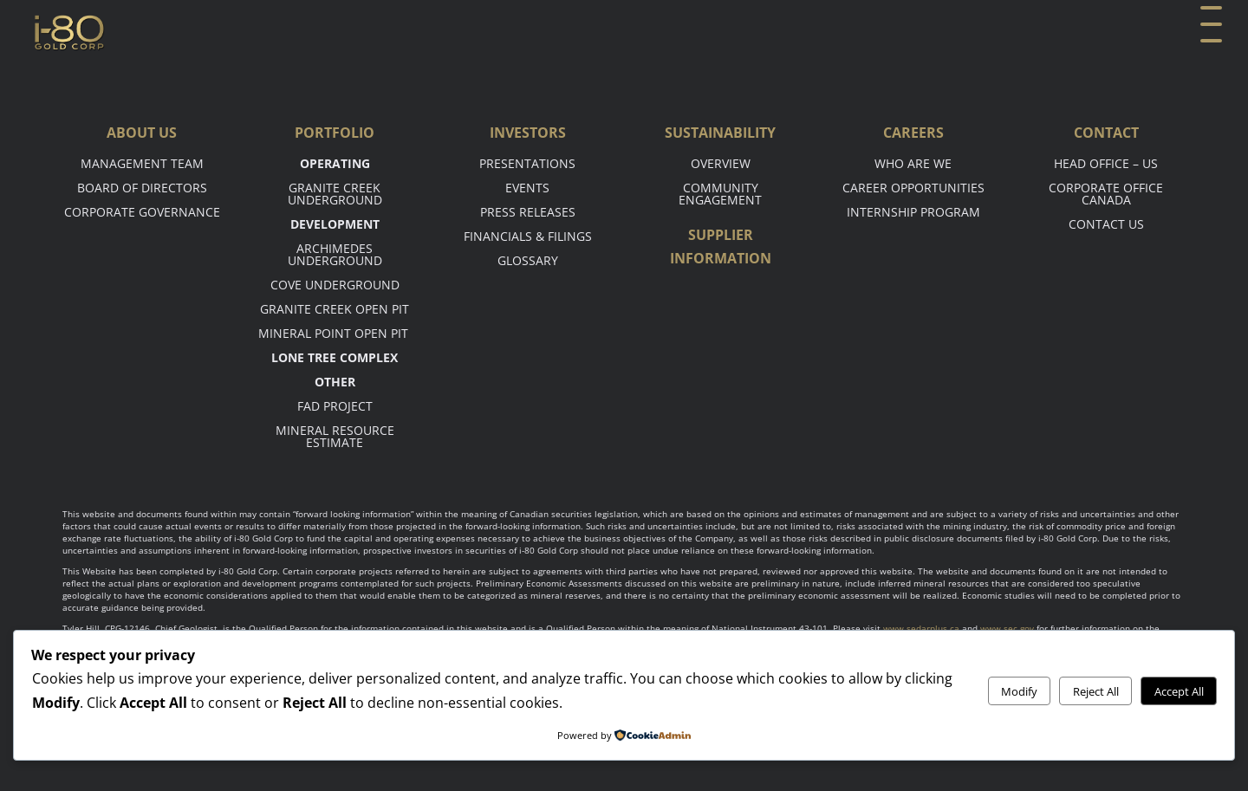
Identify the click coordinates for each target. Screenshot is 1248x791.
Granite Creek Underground (335, 193)
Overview (721, 163)
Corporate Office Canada (1106, 193)
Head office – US (1106, 163)
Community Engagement (720, 193)
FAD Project (335, 406)
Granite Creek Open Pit (334, 309)
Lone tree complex (334, 357)
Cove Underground (335, 284)
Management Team (142, 163)
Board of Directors (142, 187)
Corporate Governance (142, 212)
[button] (1209, 32)
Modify (1019, 691)
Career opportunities (913, 187)
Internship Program (913, 212)
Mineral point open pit (335, 333)
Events (527, 187)
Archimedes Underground (335, 254)
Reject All (1096, 691)
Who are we (913, 163)
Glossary (527, 260)
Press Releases (527, 212)
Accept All (1179, 691)
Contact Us (1106, 224)
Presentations (527, 163)
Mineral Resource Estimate (335, 436)
